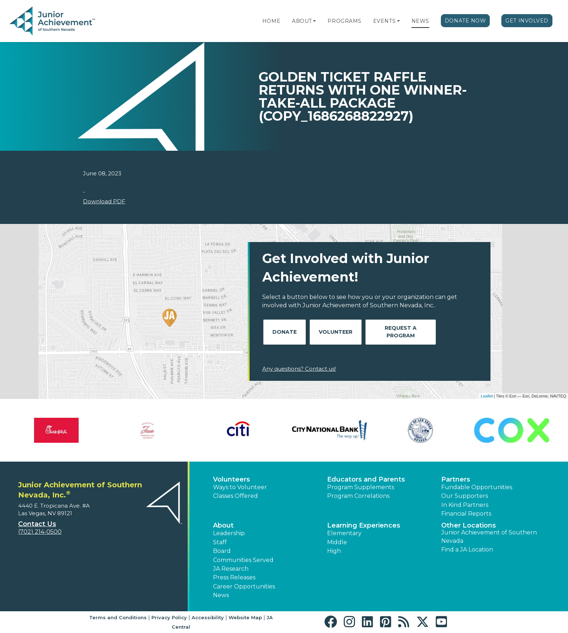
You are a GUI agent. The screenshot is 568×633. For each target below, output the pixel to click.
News (420, 21)
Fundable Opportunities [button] (476, 487)
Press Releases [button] (234, 577)
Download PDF (104, 201)
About (302, 21)
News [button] (221, 595)
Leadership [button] (229, 533)
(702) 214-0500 (40, 531)
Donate (284, 332)
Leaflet (487, 396)
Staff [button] (220, 542)
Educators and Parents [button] (366, 479)
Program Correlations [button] (358, 495)
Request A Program (401, 332)
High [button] (334, 550)
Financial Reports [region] (466, 513)
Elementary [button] (344, 533)
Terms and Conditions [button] (118, 617)
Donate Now (465, 20)
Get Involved (526, 20)
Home (271, 21)
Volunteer (335, 332)
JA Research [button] (230, 568)
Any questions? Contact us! (299, 368)
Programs (344, 21)
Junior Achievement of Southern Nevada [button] (489, 536)
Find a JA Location (467, 549)
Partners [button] (455, 479)
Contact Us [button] (37, 524)
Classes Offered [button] (235, 495)
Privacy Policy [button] (169, 617)
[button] (314, 21)
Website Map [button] (245, 617)
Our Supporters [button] (464, 495)
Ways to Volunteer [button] (240, 487)
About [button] (223, 525)
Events (384, 21)
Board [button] (222, 550)
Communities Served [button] (243, 560)
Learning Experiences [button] (363, 525)
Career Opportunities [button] (244, 586)
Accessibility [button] (208, 617)
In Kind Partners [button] (464, 504)
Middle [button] (337, 542)
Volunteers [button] (231, 479)
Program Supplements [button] (360, 487)
